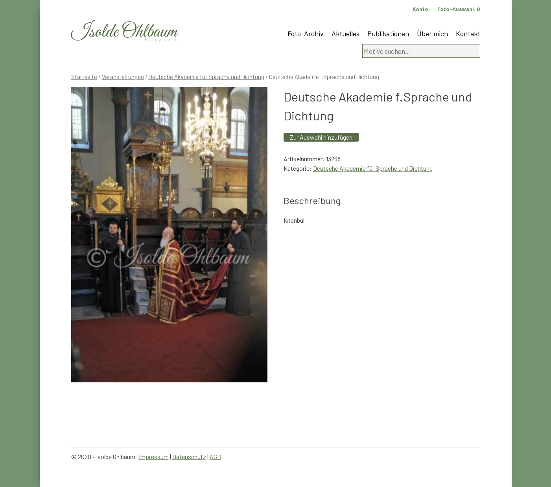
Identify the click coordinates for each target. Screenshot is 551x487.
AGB (215, 456)
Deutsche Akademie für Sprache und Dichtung (206, 76)
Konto (420, 9)
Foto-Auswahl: (458, 9)
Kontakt (468, 33)
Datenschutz (189, 456)
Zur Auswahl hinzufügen (321, 137)
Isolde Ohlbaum (124, 32)
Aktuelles (345, 33)
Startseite (84, 76)
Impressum (154, 456)
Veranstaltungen (123, 76)
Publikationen (388, 33)
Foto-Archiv (305, 33)
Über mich (432, 33)
